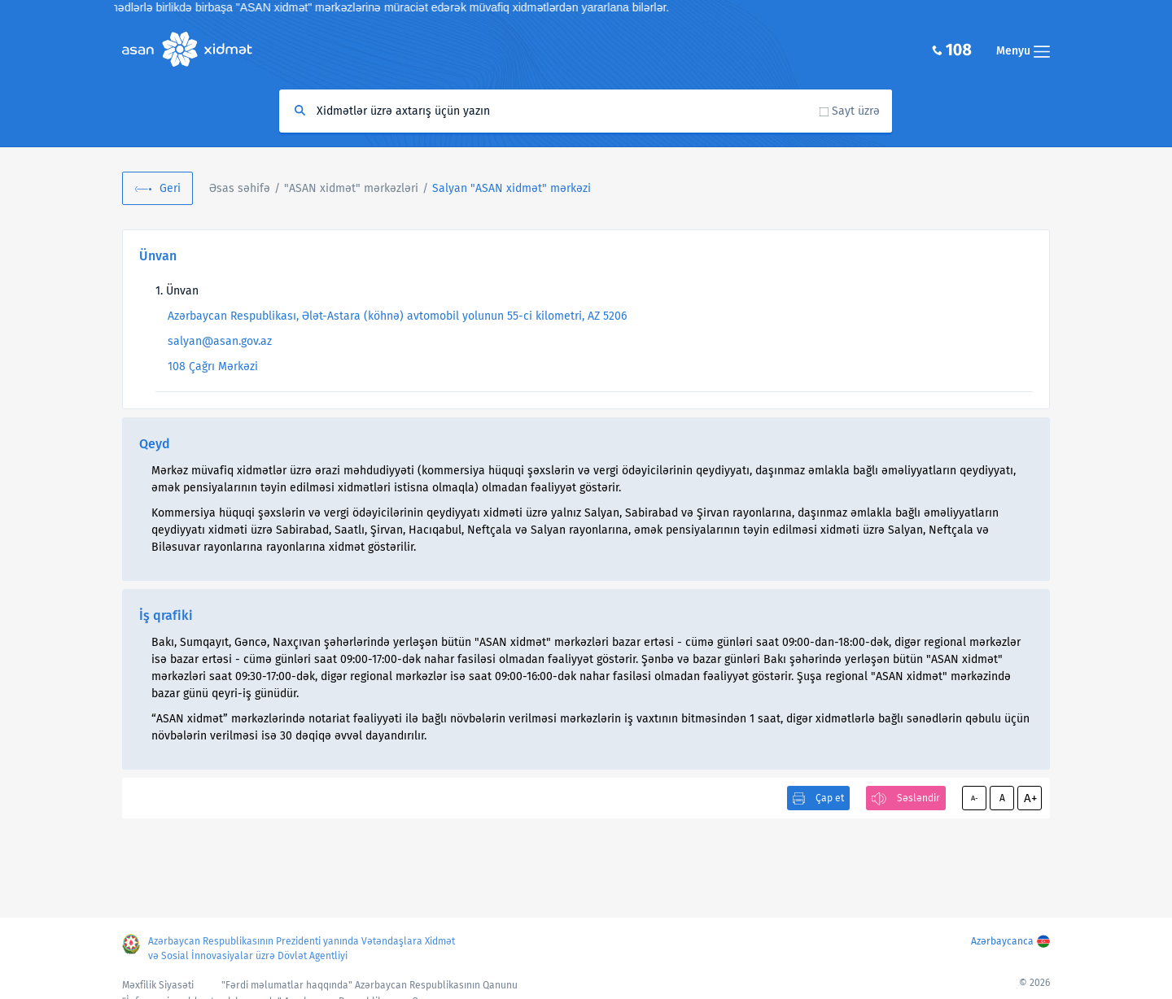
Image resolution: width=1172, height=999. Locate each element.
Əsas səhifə (239, 188)
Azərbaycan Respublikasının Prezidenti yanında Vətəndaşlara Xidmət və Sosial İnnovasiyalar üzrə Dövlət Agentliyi (301, 949)
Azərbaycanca (1002, 941)
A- (974, 798)
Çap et (830, 798)
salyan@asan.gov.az (220, 341)
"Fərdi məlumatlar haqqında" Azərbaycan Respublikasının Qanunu (369, 985)
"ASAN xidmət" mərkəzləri (351, 188)
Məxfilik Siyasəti (158, 985)
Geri (170, 188)
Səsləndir (918, 798)
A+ (1030, 798)
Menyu (1023, 51)
